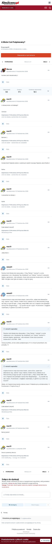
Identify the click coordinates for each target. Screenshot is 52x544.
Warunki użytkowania (29, 541)
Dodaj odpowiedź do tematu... (14, 494)
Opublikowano (17, 71)
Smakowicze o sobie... (20, 49)
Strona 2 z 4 (28, 62)
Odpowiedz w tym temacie (26, 55)
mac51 (7, 47)
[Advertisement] (26, 24)
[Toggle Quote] (4, 329)
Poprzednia (9, 62)
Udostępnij (13, 504)
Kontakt (29, 529)
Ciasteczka (36, 529)
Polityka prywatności (18, 529)
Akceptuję (45, 540)
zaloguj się (11, 483)
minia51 (9, 267)
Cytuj (7, 82)
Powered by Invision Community (26, 533)
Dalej (45, 62)
